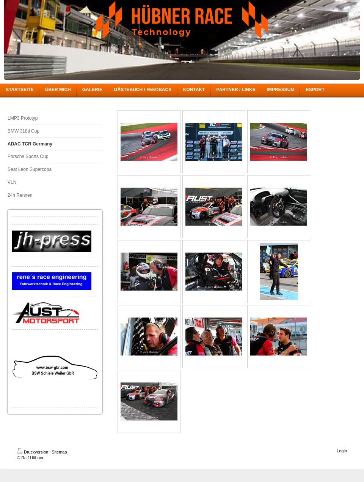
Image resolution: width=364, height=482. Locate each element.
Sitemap (59, 452)
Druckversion (32, 452)
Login (342, 451)
